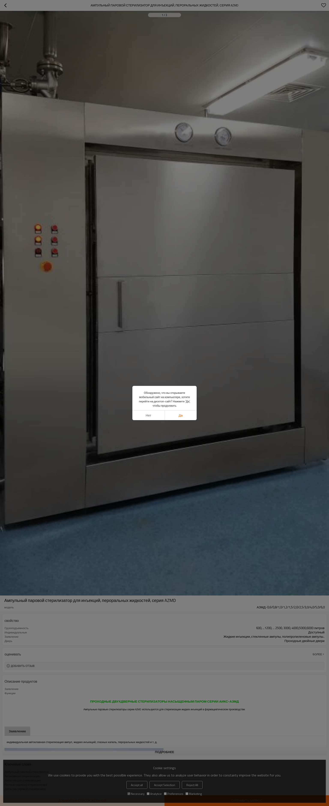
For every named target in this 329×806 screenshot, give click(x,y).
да (181, 415)
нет (148, 415)
